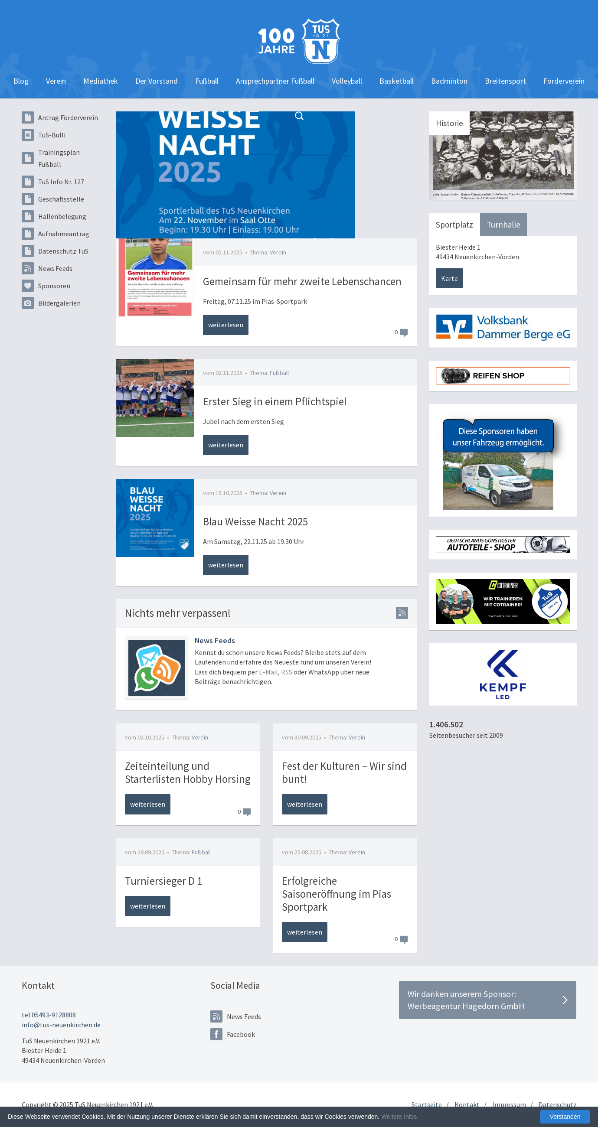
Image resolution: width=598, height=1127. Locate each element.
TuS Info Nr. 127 (53, 182)
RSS (286, 672)
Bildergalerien (51, 303)
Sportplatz (454, 224)
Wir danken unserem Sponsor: (488, 1000)
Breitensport (505, 81)
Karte (449, 278)
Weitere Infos (399, 1116)
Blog (21, 81)
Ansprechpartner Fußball (275, 81)
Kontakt (467, 1104)
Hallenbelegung (54, 216)
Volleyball (347, 81)
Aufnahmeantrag (55, 234)
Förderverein (564, 81)
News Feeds (47, 268)
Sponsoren (46, 286)
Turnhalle (503, 224)
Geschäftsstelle (53, 199)
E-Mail (268, 672)
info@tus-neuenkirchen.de (61, 1024)
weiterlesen (225, 324)
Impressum (509, 1104)
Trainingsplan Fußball (51, 158)
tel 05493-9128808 (49, 1014)
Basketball (396, 81)
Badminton (449, 81)
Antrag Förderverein (60, 117)
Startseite (427, 1104)
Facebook (232, 1034)
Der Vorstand (156, 81)
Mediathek (100, 81)
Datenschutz (558, 1104)
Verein (56, 81)
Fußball (207, 81)
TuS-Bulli (43, 135)
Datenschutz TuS (55, 251)
